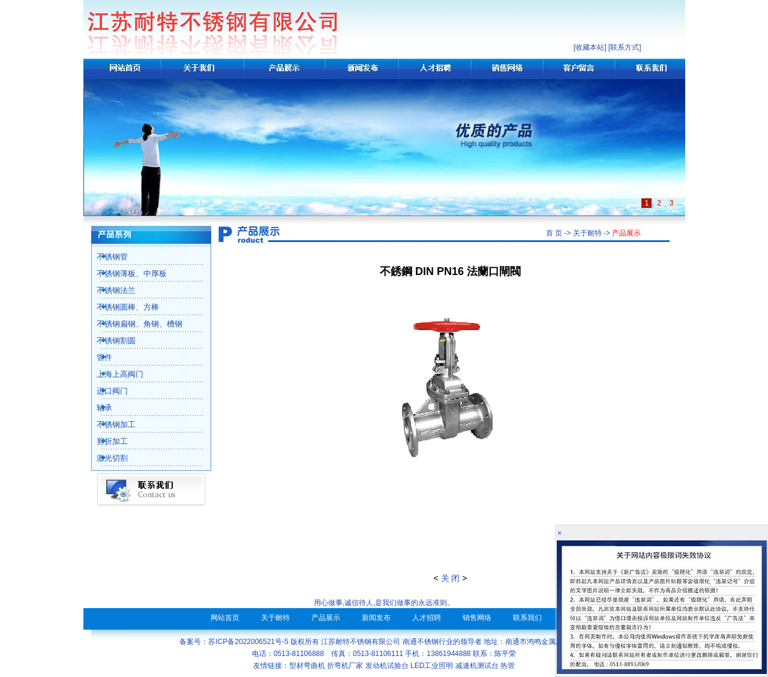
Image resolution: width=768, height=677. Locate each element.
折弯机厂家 (345, 665)
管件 (97, 357)
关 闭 (450, 578)
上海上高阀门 (113, 374)
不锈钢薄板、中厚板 (125, 273)
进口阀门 (105, 390)
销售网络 (477, 617)
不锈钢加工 (109, 424)
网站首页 (225, 617)
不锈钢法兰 (109, 290)
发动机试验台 (387, 665)
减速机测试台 (477, 665)
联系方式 (624, 47)
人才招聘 (426, 617)
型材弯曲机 (307, 665)
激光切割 (105, 458)
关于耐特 (275, 617)
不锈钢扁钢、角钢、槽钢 (132, 323)
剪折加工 (105, 441)
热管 (507, 665)
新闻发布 (376, 617)
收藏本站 (589, 47)
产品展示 (325, 617)
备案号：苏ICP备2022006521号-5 (233, 641)
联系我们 (527, 617)
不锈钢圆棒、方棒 (121, 307)
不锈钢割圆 (109, 340)
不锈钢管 (105, 256)
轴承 (97, 407)
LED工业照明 (431, 665)
